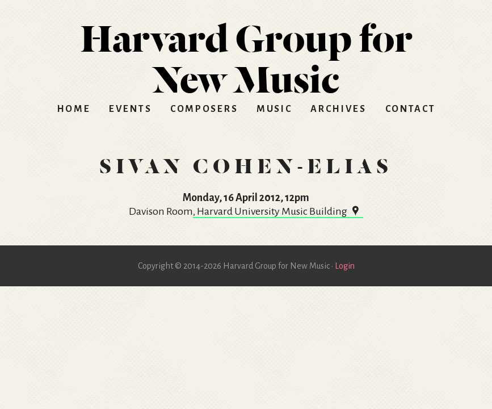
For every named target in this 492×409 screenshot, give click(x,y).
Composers (204, 109)
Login (345, 265)
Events (130, 109)
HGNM (246, 54)
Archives (338, 109)
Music (274, 109)
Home (74, 109)
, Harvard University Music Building (278, 211)
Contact (410, 109)
